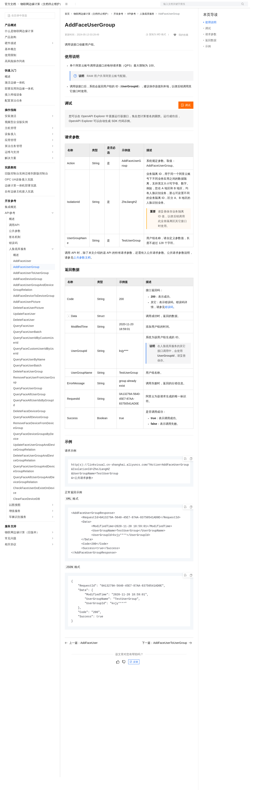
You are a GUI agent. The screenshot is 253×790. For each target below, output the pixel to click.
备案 (207, 6)
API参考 (131, 26)
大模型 (41, 6)
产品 (52, 6)
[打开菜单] (6, 6)
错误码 (169, 319)
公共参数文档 (82, 270)
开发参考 (118, 26)
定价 (86, 6)
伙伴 (108, 6)
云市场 (97, 6)
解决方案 (64, 6)
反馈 (134, 679)
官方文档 (10, 16)
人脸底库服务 (147, 26)
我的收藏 (183, 47)
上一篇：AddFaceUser (81, 660)
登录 (241, 6)
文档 (199, 6)
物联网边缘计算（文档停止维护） (41, 16)
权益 (77, 6)
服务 (118, 6)
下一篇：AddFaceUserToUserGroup (167, 660)
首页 (67, 26)
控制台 (217, 6)
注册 (226, 6)
